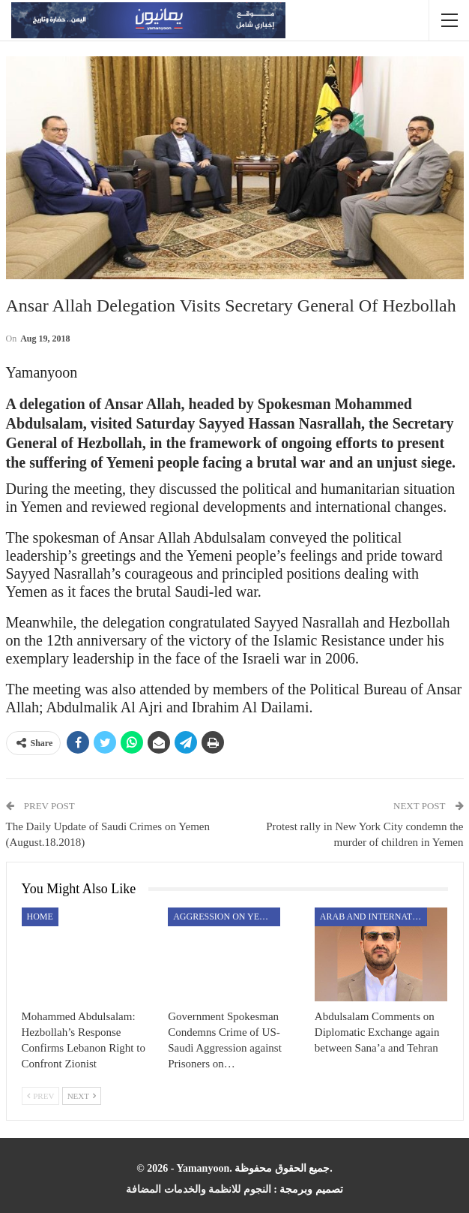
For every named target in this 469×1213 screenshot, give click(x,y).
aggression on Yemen (226, 916)
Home (40, 916)
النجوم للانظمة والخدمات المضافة (198, 1189)
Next (81, 1095)
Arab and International (373, 916)
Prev (41, 1095)
